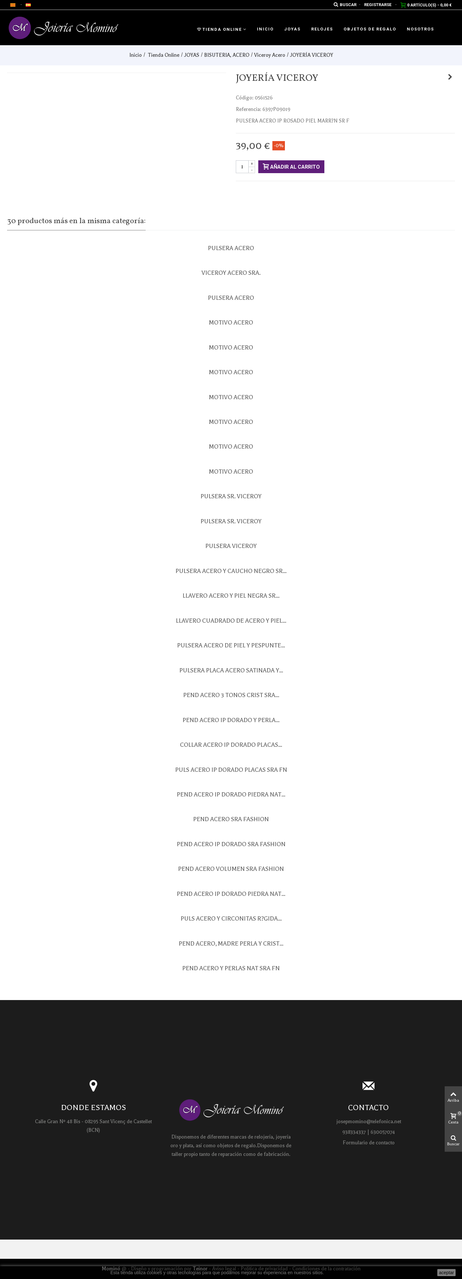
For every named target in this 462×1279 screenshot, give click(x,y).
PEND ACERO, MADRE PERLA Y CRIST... (231, 943)
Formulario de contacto (369, 1143)
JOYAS (191, 55)
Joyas (292, 29)
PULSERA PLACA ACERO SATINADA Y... (231, 670)
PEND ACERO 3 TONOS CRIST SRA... (231, 695)
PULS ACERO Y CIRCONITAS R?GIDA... (231, 918)
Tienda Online (219, 29)
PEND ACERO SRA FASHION (231, 819)
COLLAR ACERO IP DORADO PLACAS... (231, 744)
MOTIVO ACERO (231, 322)
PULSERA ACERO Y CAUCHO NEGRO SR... (231, 571)
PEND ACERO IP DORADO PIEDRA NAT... (231, 794)
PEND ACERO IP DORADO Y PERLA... (231, 720)
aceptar (446, 1272)
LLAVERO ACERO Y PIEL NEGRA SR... (231, 595)
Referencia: (248, 109)
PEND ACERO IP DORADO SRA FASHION (231, 844)
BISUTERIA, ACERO (226, 55)
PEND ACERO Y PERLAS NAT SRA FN (231, 968)
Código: (244, 98)
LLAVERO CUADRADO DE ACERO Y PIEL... (231, 620)
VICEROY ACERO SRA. (231, 272)
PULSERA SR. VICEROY (231, 496)
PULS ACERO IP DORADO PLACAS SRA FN (231, 769)
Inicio (265, 29)
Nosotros (420, 29)
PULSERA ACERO (231, 248)
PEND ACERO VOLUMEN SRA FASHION (231, 868)
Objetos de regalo (370, 29)
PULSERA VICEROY (231, 546)
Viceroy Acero (269, 55)
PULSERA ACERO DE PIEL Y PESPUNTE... (231, 645)
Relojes (322, 29)
